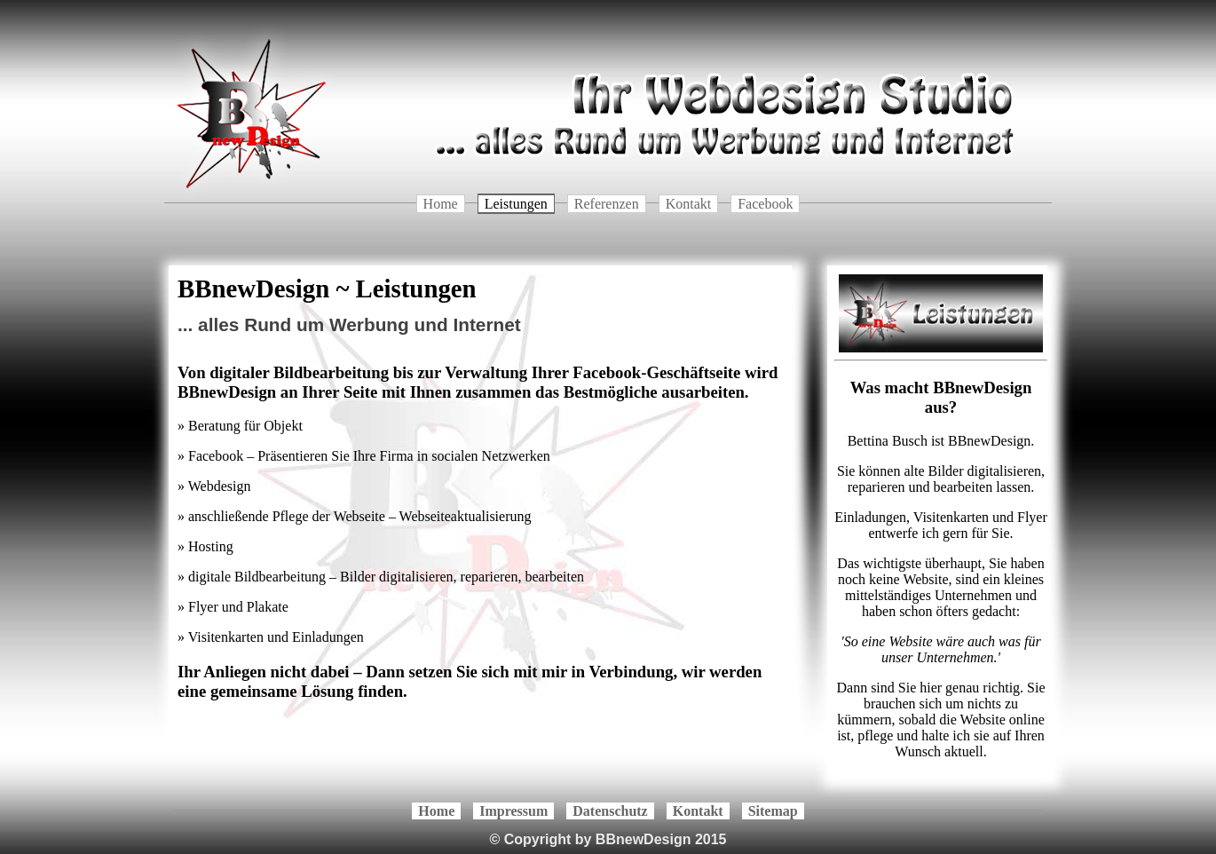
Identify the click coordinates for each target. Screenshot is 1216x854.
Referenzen (606, 203)
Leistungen (516, 203)
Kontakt (689, 203)
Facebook (765, 203)
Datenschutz (609, 810)
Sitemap (773, 810)
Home (440, 203)
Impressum (513, 810)
